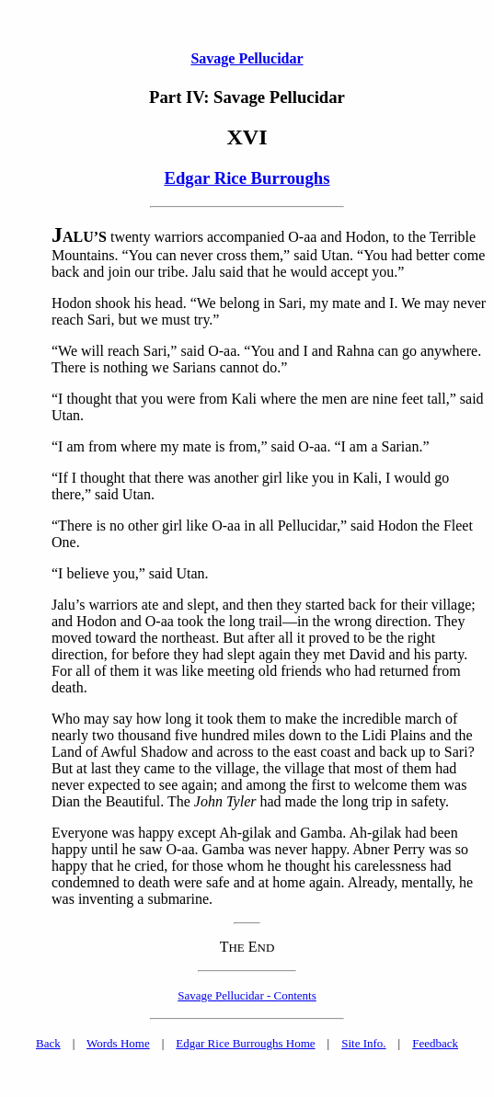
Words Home (118, 1043)
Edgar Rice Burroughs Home (245, 1043)
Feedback (435, 1043)
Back (48, 1043)
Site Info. (363, 1043)
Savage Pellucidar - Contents (247, 995)
